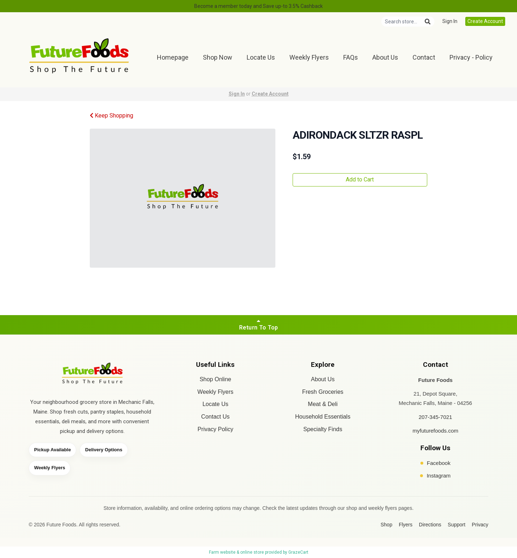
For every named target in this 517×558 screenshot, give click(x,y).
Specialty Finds (323, 429)
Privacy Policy (215, 429)
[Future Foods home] (92, 374)
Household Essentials (322, 417)
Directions (430, 524)
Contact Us (215, 417)
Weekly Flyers (309, 57)
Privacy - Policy (471, 57)
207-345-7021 (435, 417)
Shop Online (215, 379)
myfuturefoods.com (435, 431)
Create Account (485, 21)
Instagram (435, 475)
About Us (385, 57)
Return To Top (258, 324)
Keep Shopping (111, 115)
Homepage (172, 57)
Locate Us (261, 57)
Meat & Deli (323, 404)
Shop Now (217, 57)
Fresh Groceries (323, 392)
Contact (424, 57)
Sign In (449, 21)
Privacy (480, 524)
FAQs (350, 57)
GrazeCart (298, 552)
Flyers (406, 524)
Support (456, 524)
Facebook (435, 463)
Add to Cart (360, 179)
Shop (386, 524)
